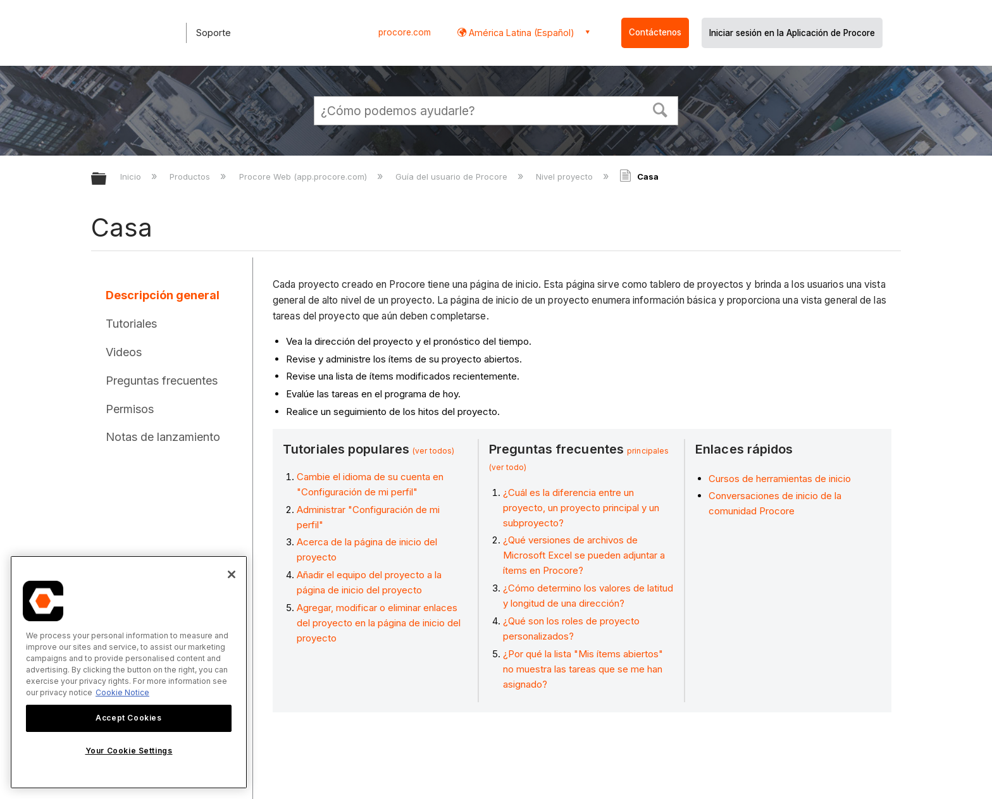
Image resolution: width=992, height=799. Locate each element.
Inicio (132, 176)
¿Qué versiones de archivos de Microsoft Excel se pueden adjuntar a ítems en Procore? (584, 555)
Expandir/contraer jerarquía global (107, 179)
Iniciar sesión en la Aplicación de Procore (792, 33)
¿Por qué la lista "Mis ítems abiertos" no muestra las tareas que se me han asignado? (583, 669)
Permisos (130, 409)
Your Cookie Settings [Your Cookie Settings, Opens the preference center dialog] (129, 750)
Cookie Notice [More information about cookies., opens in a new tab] (122, 692)
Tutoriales (131, 323)
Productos (191, 176)
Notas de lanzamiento (163, 436)
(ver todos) (433, 450)
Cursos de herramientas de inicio (780, 479)
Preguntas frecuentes (162, 380)
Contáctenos (655, 32)
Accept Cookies (128, 717)
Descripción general (163, 295)
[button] (660, 109)
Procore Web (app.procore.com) (304, 176)
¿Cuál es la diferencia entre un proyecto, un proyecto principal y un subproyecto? (581, 507)
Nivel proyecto (565, 176)
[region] (128, 672)
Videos (124, 352)
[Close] (231, 574)
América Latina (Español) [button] (520, 32)
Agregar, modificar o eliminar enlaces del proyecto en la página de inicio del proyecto (379, 623)
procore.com (404, 32)
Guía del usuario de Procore (452, 176)
